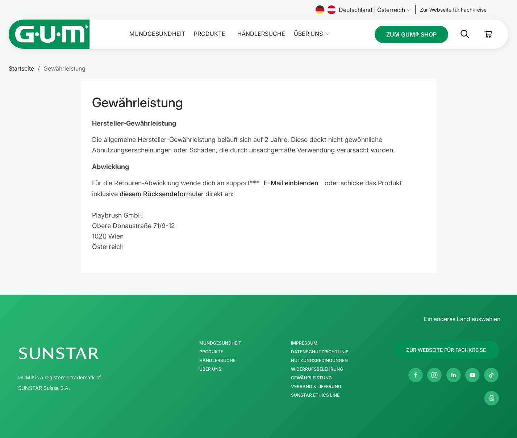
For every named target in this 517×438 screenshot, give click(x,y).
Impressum (304, 342)
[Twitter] (491, 374)
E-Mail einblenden (291, 183)
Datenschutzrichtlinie (319, 351)
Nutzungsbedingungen (319, 360)
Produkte (209, 33)
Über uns (308, 33)
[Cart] (488, 34)
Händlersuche (261, 33)
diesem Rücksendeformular (162, 193)
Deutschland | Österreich (363, 9)
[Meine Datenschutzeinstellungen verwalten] (491, 397)
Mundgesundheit (157, 33)
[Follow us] (453, 9)
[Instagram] (434, 374)
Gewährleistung (311, 377)
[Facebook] (415, 374)
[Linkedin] (453, 374)
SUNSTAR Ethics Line (315, 394)
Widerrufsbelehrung (317, 368)
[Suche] (459, 34)
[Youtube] (472, 374)
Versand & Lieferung (316, 386)
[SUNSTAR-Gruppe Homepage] (80, 352)
